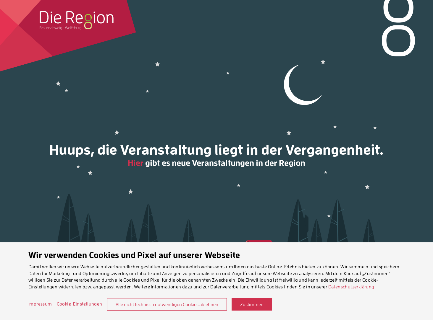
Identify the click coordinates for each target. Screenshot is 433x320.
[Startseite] (77, 20)
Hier (135, 163)
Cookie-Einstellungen (79, 303)
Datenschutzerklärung (351, 286)
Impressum (40, 303)
